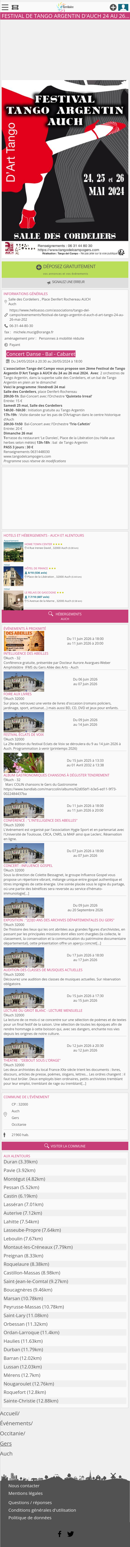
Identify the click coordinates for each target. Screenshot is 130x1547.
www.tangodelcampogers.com (27, 456)
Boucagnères (18, 1289)
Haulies (12, 1341)
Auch (15, 1111)
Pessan (11, 1187)
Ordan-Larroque (21, 1332)
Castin (10, 1196)
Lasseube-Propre (22, 1230)
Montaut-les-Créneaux (28, 1247)
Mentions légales (25, 1493)
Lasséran (13, 1204)
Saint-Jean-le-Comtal (26, 1281)
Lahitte (11, 1221)
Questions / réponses (30, 1502)
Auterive (13, 1213)
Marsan (12, 1298)
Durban (12, 1349)
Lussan (11, 1366)
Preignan (13, 1255)
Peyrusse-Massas (22, 1306)
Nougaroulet (17, 1383)
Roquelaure (16, 1264)
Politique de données (30, 1518)
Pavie (9, 1170)
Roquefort (15, 1392)
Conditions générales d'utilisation (42, 1510)
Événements (15, 1423)
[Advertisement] (65, 49)
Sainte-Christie (19, 1400)
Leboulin (13, 1238)
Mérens (12, 1375)
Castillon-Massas (22, 1272)
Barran (11, 1358)
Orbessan (14, 1324)
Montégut (14, 1179)
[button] (65, 269)
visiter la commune (65, 1145)
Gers (15, 1117)
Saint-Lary (14, 1315)
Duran (10, 1161)
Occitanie (19, 1124)
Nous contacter (24, 1486)
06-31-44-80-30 (21, 325)
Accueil (9, 1413)
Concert (16, 353)
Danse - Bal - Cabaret (50, 353)
